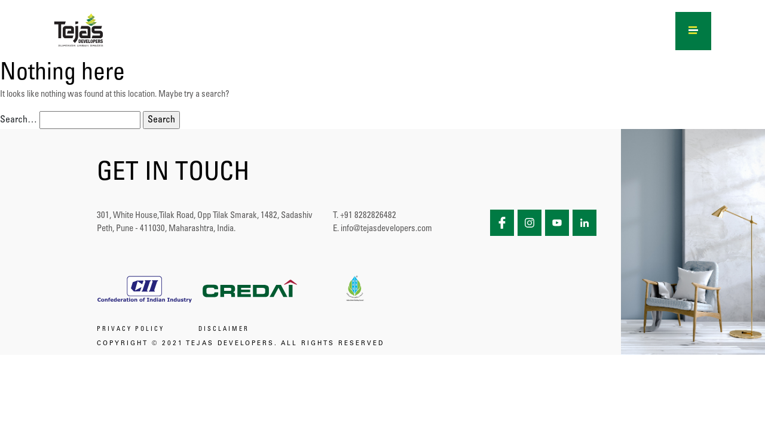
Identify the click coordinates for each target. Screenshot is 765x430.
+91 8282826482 (368, 215)
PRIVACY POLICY (130, 330)
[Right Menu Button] (693, 29)
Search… (18, 120)
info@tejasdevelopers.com (386, 229)
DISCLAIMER (223, 330)
